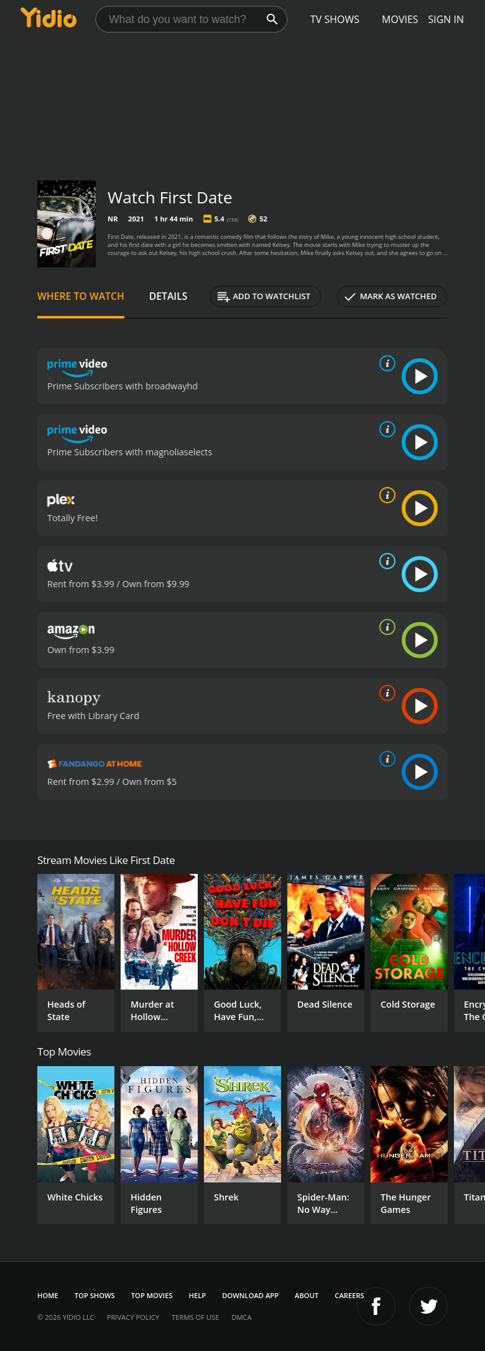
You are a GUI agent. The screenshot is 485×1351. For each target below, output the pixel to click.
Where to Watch (80, 296)
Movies (400, 19)
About (306, 1295)
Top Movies (152, 1295)
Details (168, 296)
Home (47, 1295)
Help (197, 1295)
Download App (250, 1295)
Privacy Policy (133, 1317)
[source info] (384, 363)
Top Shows (95, 1295)
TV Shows (334, 19)
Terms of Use (195, 1317)
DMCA (241, 1317)
